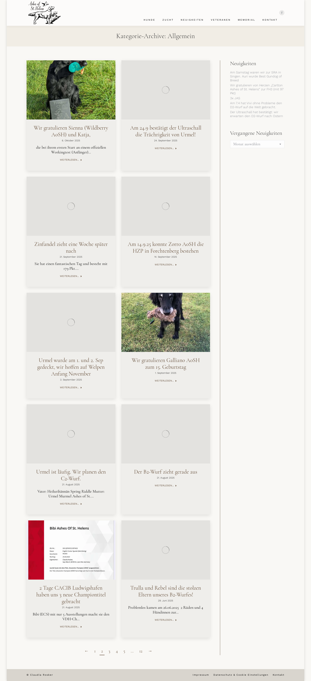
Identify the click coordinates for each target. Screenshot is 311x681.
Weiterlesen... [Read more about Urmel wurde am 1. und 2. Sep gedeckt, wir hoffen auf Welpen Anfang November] (71, 387)
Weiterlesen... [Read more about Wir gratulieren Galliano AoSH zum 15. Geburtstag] (166, 380)
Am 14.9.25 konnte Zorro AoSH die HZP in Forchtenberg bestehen (166, 247)
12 (140, 651)
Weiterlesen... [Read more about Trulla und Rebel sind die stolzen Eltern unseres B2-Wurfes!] (166, 619)
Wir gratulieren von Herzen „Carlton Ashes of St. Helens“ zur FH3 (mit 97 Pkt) (256, 89)
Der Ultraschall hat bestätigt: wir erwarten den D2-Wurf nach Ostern (256, 114)
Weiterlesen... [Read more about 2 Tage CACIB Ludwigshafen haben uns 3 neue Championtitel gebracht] (71, 626)
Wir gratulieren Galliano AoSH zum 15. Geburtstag (166, 363)
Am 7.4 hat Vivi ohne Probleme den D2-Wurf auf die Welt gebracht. (256, 105)
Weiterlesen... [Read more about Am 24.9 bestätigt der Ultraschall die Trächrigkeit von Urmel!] (166, 148)
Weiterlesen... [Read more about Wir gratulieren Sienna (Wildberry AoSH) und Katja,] (71, 159)
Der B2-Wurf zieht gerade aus (165, 471)
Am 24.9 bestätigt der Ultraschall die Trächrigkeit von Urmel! (165, 131)
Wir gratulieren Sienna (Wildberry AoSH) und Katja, (71, 131)
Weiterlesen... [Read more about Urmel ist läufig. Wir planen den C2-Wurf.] (71, 503)
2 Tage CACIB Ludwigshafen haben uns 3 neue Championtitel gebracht (71, 595)
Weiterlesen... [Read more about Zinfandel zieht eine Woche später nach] (71, 276)
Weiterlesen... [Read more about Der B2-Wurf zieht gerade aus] (166, 485)
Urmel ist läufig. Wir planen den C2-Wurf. (71, 475)
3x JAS (235, 98)
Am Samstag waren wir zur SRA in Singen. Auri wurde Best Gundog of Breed (256, 76)
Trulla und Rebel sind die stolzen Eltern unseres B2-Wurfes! (165, 591)
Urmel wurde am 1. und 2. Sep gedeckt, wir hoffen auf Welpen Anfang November (71, 367)
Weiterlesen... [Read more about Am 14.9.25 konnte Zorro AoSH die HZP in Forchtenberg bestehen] (166, 264)
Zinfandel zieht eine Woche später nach (71, 247)
